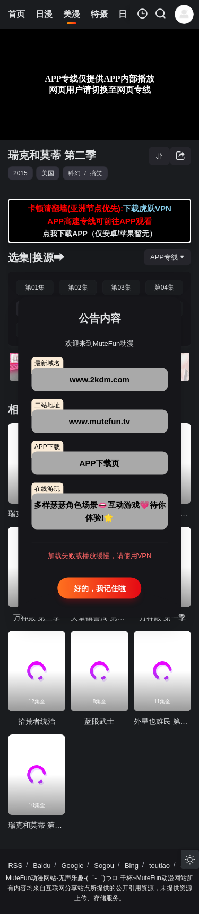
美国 (47, 173)
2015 (20, 173)
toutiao (159, 866)
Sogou (104, 866)
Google (72, 866)
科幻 (74, 173)
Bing (132, 866)
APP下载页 (100, 462)
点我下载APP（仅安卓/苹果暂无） (99, 233)
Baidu (41, 866)
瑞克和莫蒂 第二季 (52, 155)
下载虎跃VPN (147, 208)
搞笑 (96, 173)
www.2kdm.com (99, 378)
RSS (15, 866)
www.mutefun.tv (99, 420)
